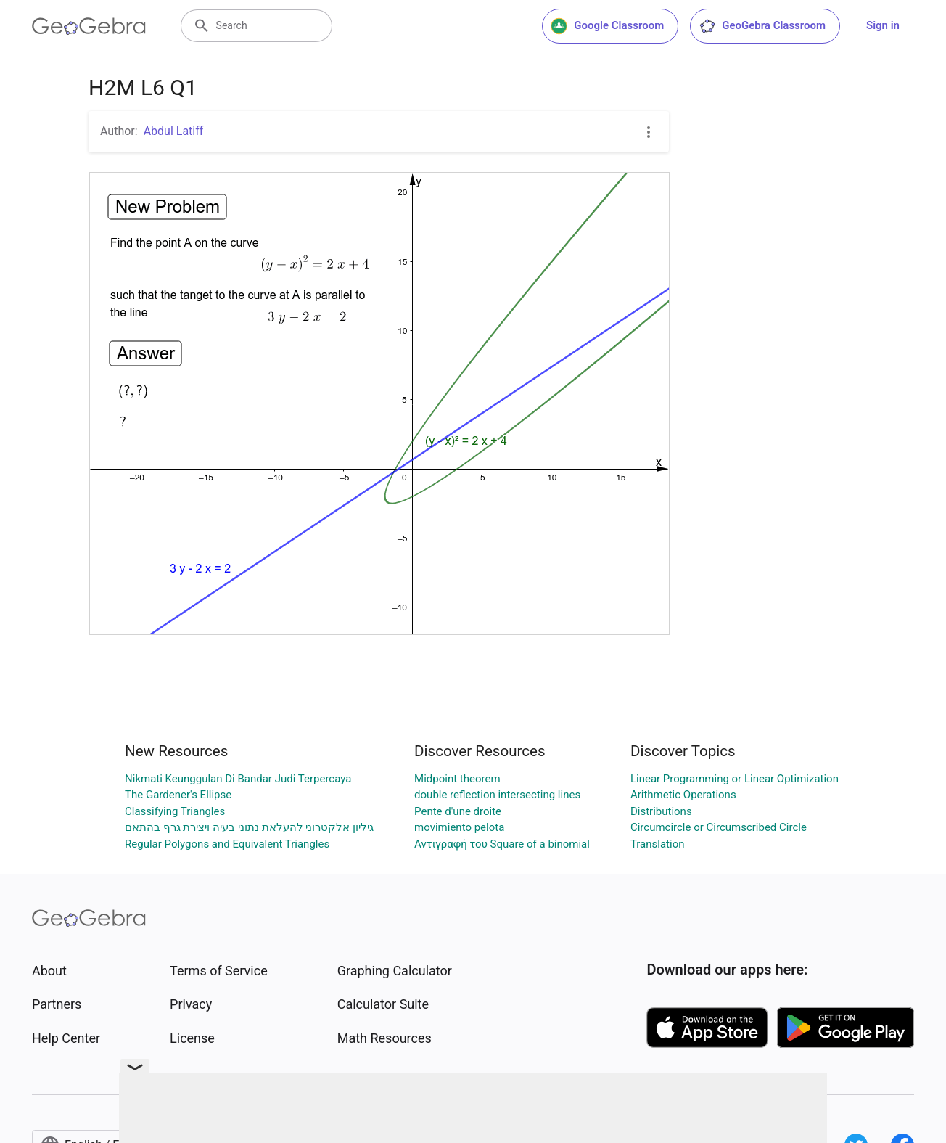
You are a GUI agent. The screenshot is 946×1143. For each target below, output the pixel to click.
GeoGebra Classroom (762, 26)
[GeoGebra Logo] (89, 26)
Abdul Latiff (174, 131)
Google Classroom (607, 26)
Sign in (883, 25)
